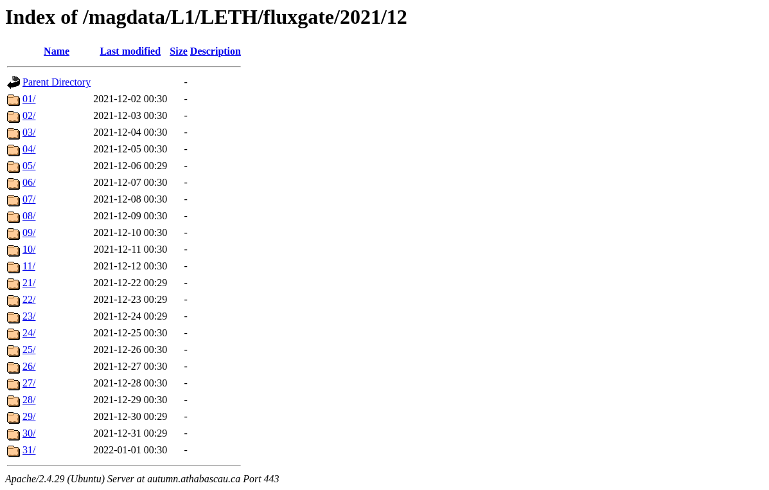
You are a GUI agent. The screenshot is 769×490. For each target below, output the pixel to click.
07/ (28, 199)
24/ (28, 332)
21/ (28, 282)
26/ (28, 366)
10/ (28, 249)
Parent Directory (56, 82)
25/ (28, 349)
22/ (28, 299)
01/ (28, 98)
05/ (28, 165)
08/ (28, 215)
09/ (28, 232)
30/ (28, 433)
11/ (28, 265)
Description (215, 51)
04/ (28, 148)
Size (179, 51)
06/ (28, 182)
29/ (28, 416)
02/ (28, 115)
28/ (28, 399)
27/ (28, 382)
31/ (28, 449)
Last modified (130, 51)
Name (56, 51)
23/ (28, 316)
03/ (28, 132)
